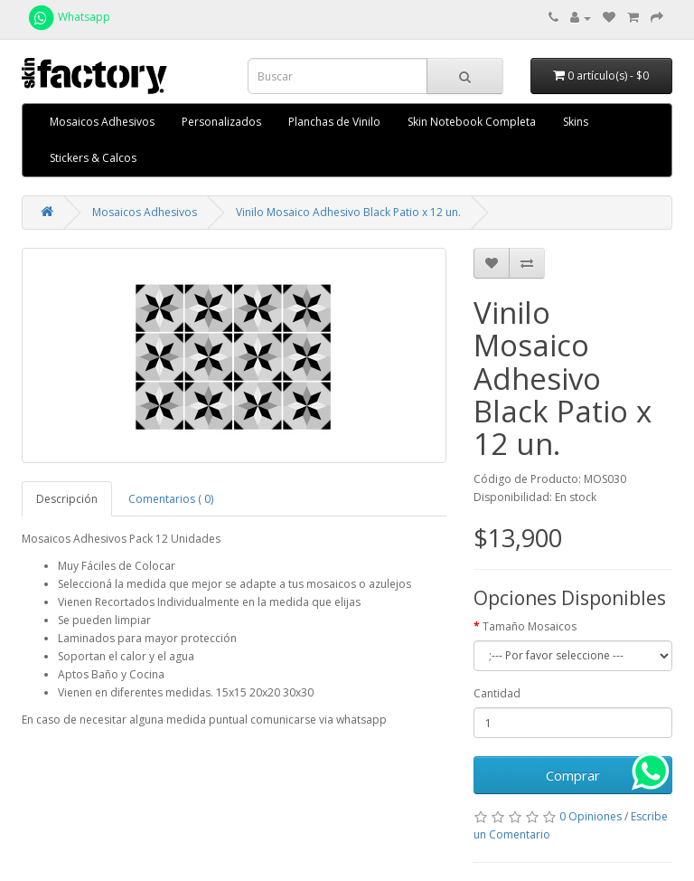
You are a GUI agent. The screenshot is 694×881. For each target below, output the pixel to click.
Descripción (67, 499)
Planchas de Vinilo (334, 121)
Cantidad (497, 693)
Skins (575, 121)
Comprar (573, 775)
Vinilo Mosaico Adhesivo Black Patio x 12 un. (348, 212)
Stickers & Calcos (93, 158)
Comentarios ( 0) (170, 499)
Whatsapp (68, 16)
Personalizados (221, 121)
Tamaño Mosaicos (530, 626)
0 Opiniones (590, 816)
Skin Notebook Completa (472, 121)
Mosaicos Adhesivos (102, 121)
